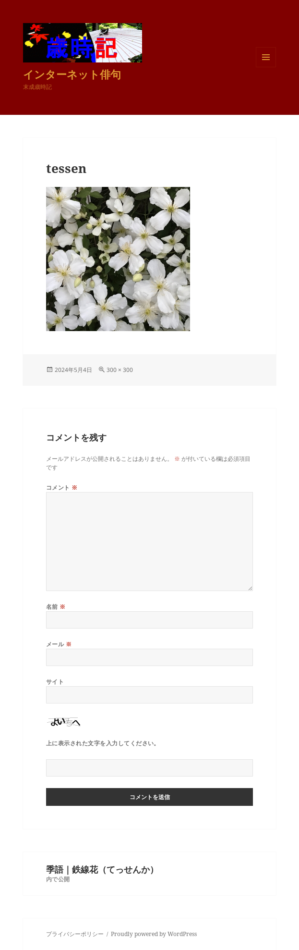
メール (59, 644)
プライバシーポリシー (75, 934)
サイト (55, 682)
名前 (56, 607)
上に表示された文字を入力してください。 (103, 743)
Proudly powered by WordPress (154, 934)
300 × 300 (120, 370)
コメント (62, 487)
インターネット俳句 (72, 74)
